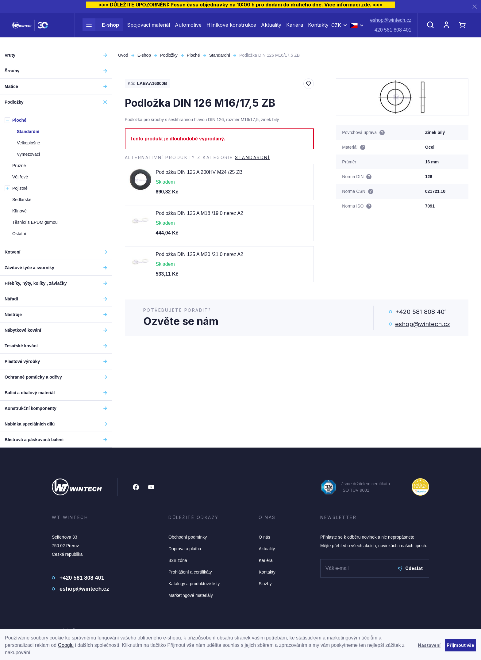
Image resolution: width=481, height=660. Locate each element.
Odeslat (410, 568)
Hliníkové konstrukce (231, 30)
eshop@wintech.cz (390, 25)
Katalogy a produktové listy (194, 583)
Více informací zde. (347, 5)
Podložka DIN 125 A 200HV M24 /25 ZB (199, 172)
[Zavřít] (474, 7)
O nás (264, 537)
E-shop (101, 30)
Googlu (66, 645)
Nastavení (429, 645)
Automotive (188, 30)
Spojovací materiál (148, 30)
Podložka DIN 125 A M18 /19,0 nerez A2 (200, 213)
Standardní (219, 55)
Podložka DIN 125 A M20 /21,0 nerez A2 (200, 254)
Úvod (123, 55)
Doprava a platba (184, 548)
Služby (265, 583)
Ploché (193, 55)
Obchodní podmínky (187, 537)
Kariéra (294, 30)
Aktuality (271, 30)
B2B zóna (177, 560)
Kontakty (318, 30)
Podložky (169, 55)
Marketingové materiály (190, 595)
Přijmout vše (460, 645)
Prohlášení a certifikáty (190, 572)
